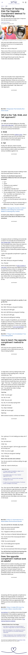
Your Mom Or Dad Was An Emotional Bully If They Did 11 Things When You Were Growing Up (14, 627)
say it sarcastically (18, 327)
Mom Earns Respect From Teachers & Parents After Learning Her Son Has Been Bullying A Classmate (14, 631)
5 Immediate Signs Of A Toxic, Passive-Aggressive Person (12, 475)
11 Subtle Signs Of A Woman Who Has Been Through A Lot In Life (13, 479)
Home (2, 6)
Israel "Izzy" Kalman (5, 22)
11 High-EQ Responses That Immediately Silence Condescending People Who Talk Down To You (14, 635)
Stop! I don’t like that (7, 125)
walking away (18, 134)
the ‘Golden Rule (5, 242)
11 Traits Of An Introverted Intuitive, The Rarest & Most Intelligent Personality (14, 483)
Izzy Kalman (4, 612)
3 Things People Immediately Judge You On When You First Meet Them (13, 472)
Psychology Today (21, 639)
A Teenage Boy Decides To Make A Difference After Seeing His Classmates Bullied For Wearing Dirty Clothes (13, 209)
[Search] (23, 2)
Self (6, 6)
